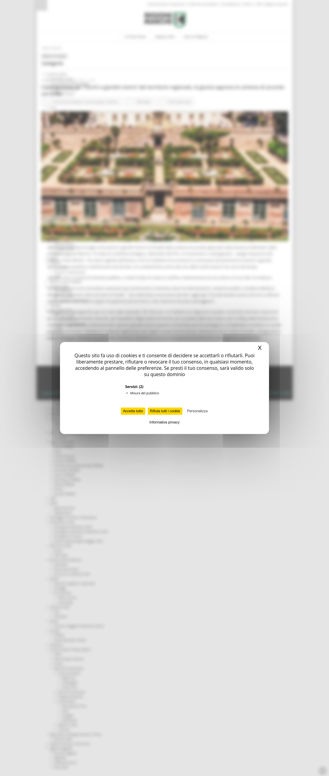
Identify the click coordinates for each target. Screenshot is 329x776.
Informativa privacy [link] (164, 422)
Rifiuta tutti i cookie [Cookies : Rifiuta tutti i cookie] (165, 411)
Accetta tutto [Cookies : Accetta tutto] (133, 411)
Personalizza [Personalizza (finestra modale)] (197, 411)
